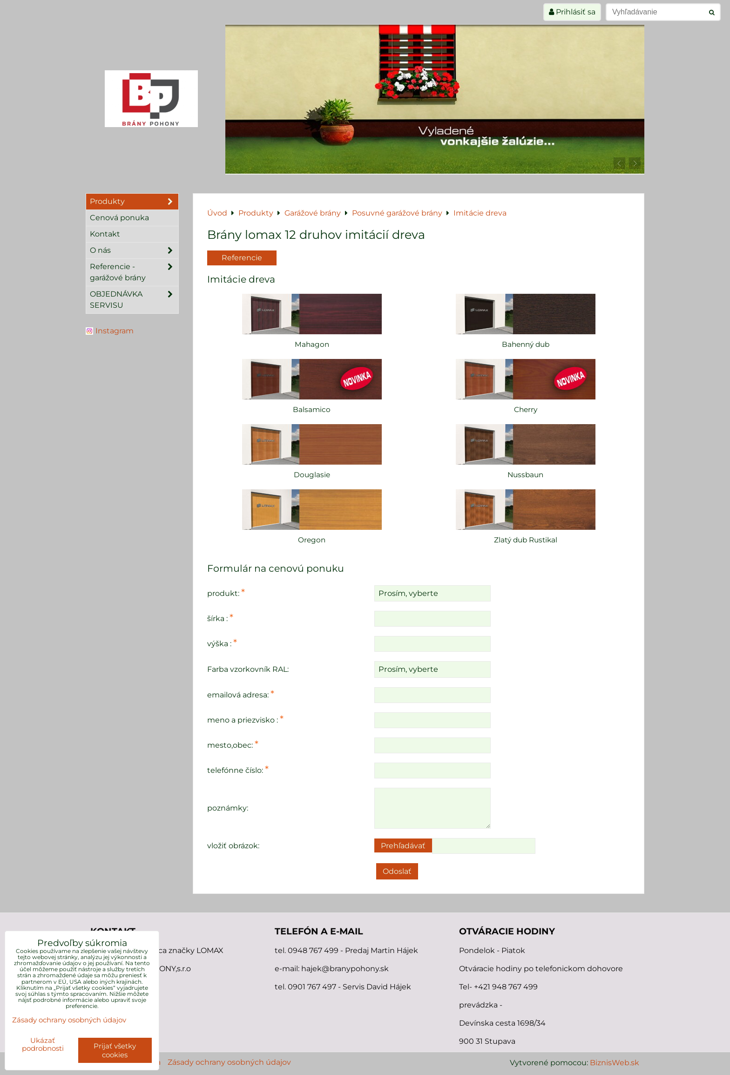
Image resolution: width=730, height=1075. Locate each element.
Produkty (134, 202)
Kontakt (105, 234)
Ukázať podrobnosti (43, 1044)
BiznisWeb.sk (614, 1062)
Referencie (242, 257)
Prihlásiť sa (572, 11)
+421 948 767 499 (506, 986)
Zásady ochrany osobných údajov (229, 1062)
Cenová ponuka (119, 217)
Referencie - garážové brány (134, 272)
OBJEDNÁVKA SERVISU (134, 299)
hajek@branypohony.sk (345, 968)
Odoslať (397, 871)
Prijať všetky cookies (115, 1050)
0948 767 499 (314, 950)
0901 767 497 (312, 986)
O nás (134, 250)
